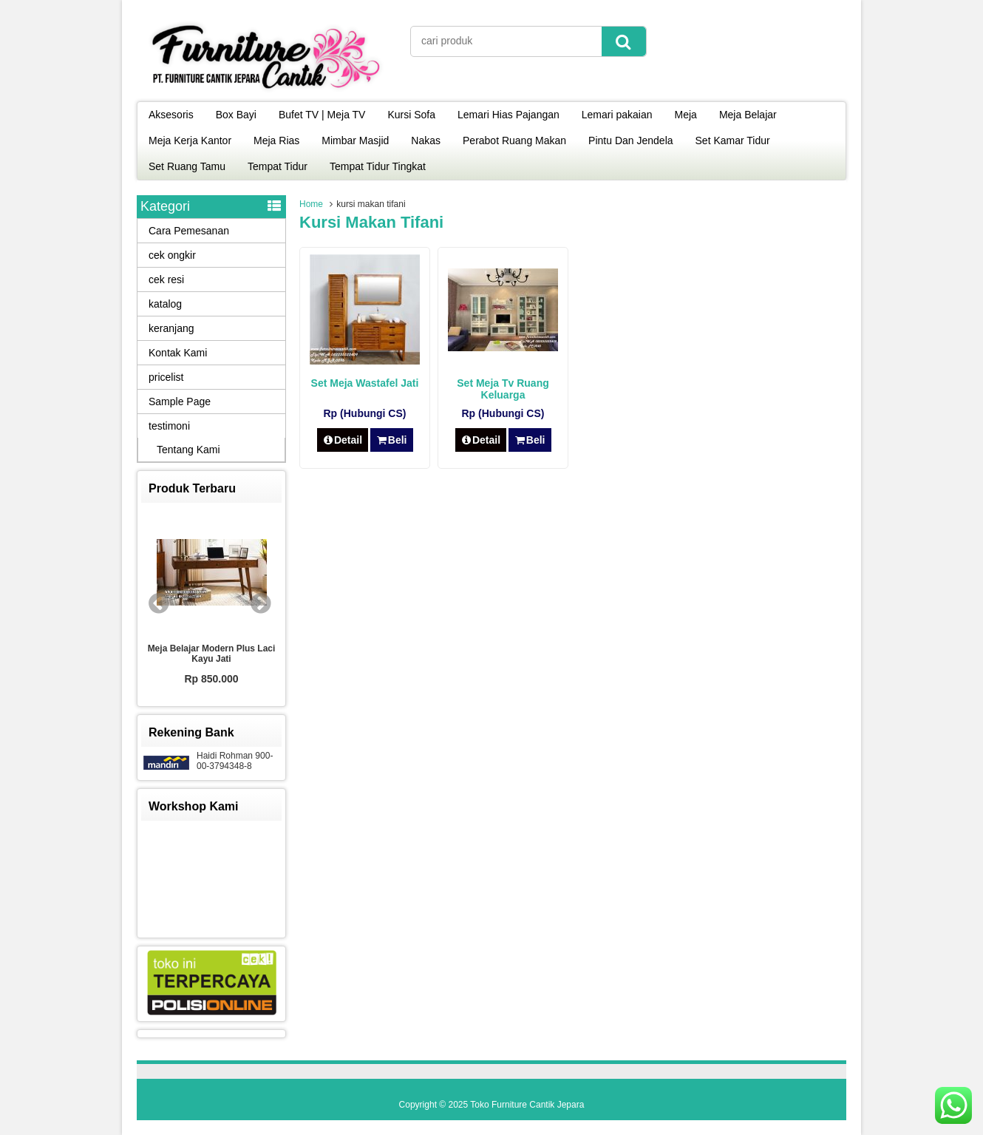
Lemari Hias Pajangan (508, 115)
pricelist (166, 377)
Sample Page (180, 401)
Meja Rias (276, 140)
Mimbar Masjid (355, 140)
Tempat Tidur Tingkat (378, 166)
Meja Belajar (748, 115)
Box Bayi (236, 115)
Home (311, 204)
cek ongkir (172, 255)
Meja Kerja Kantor (190, 140)
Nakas (426, 140)
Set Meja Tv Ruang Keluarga (502, 389)
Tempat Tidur (277, 166)
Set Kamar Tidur (732, 140)
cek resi (166, 279)
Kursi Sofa (411, 115)
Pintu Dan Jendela (630, 140)
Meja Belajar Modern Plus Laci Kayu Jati (212, 653)
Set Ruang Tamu (187, 166)
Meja (686, 115)
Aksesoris (171, 115)
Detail (343, 440)
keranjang (171, 328)
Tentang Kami (188, 449)
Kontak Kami (178, 353)
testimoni (169, 426)
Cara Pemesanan (189, 231)
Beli (391, 440)
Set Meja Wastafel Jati (365, 383)
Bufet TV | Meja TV (322, 115)
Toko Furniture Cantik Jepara (527, 1105)
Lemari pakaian (617, 115)
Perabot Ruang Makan (514, 140)
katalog (165, 304)
